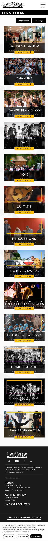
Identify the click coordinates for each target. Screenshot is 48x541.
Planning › (39, 21)
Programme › (24, 21)
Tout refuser (9, 536)
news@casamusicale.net (15, 472)
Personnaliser (23, 536)
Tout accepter (36, 536)
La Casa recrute (17, 504)
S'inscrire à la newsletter (24, 517)
